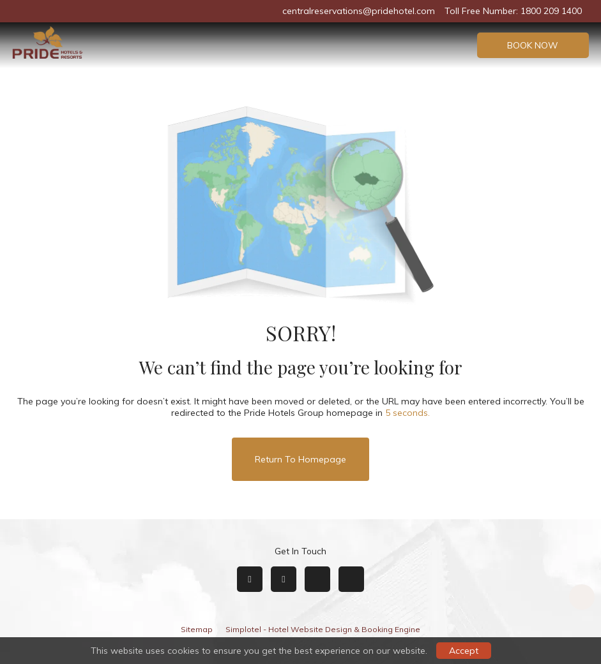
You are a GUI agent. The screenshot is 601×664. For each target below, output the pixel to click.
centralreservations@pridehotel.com (358, 11)
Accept (463, 650)
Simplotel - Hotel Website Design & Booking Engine (322, 629)
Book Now (532, 45)
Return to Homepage (300, 459)
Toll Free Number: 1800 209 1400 (513, 11)
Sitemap (197, 629)
